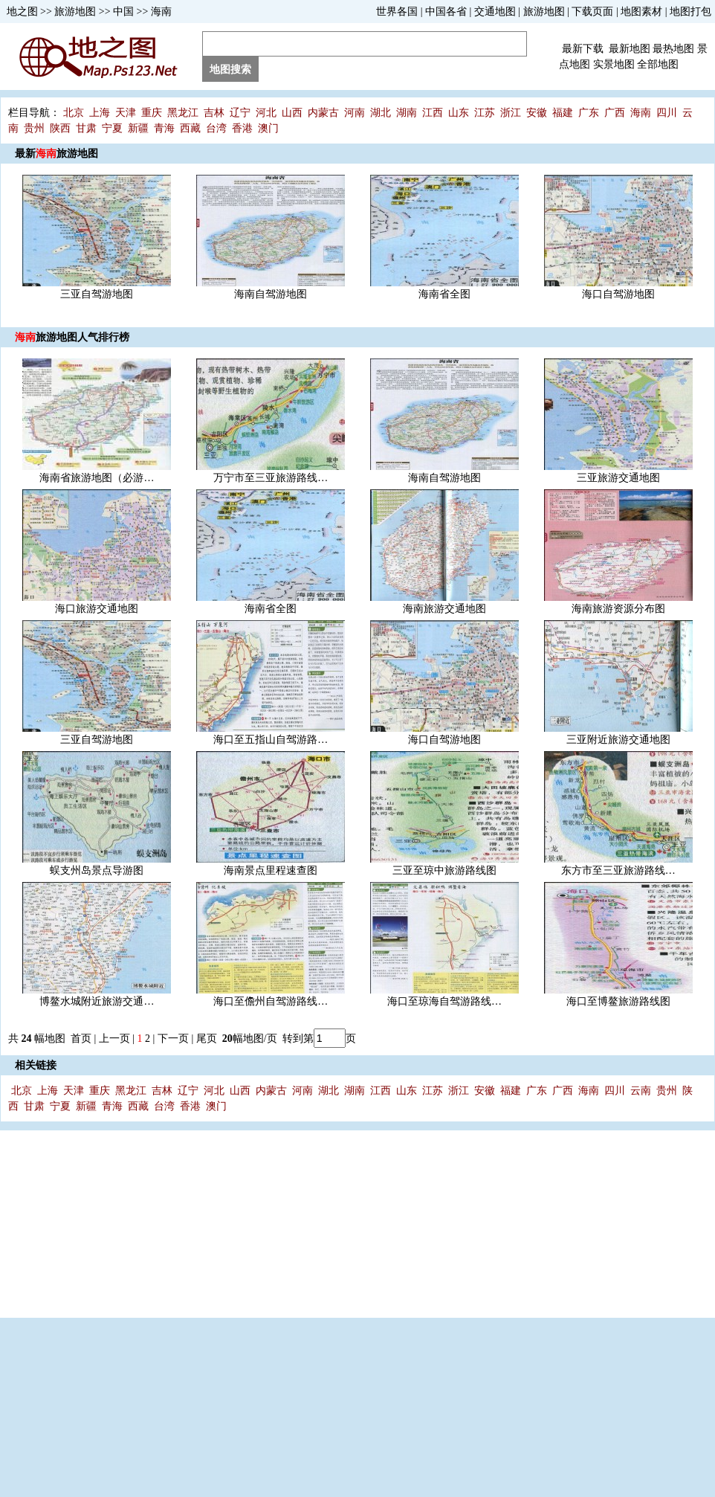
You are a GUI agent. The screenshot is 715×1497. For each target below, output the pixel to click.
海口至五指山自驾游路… (270, 739)
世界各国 (397, 11)
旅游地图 (75, 11)
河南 (354, 112)
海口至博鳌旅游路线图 (618, 1001)
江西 (432, 112)
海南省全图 (444, 294)
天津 (125, 112)
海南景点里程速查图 (270, 870)
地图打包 (690, 11)
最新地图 (629, 48)
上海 (99, 112)
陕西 (60, 128)
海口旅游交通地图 (96, 608)
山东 (458, 112)
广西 (614, 112)
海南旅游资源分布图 (618, 608)
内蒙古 (323, 112)
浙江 (510, 112)
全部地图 (658, 64)
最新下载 (583, 48)
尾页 (208, 1038)
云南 (640, 1090)
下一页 (173, 1038)
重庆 (151, 112)
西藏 (190, 128)
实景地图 (614, 64)
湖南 (406, 112)
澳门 (268, 128)
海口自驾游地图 (618, 294)
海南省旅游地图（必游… (96, 477)
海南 (161, 11)
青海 (164, 128)
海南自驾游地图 (270, 294)
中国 (123, 11)
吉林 (214, 112)
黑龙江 (182, 112)
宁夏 (112, 128)
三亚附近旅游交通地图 (618, 739)
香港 (242, 128)
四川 (666, 112)
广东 (588, 112)
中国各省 (446, 11)
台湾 (216, 128)
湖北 (380, 112)
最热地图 (673, 48)
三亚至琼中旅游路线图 (444, 870)
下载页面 (592, 11)
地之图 (22, 11)
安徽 (536, 112)
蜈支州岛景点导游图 (96, 870)
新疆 (138, 128)
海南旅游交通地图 (444, 608)
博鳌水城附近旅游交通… (96, 1001)
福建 (562, 112)
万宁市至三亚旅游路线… (270, 477)
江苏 (484, 112)
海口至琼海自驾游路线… (444, 1001)
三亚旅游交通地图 (618, 477)
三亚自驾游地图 (96, 294)
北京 (73, 112)
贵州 (34, 128)
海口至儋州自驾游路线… (270, 1001)
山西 (292, 112)
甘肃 (86, 128)
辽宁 (240, 112)
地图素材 (641, 11)
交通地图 (495, 11)
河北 (266, 112)
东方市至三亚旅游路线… (618, 870)
